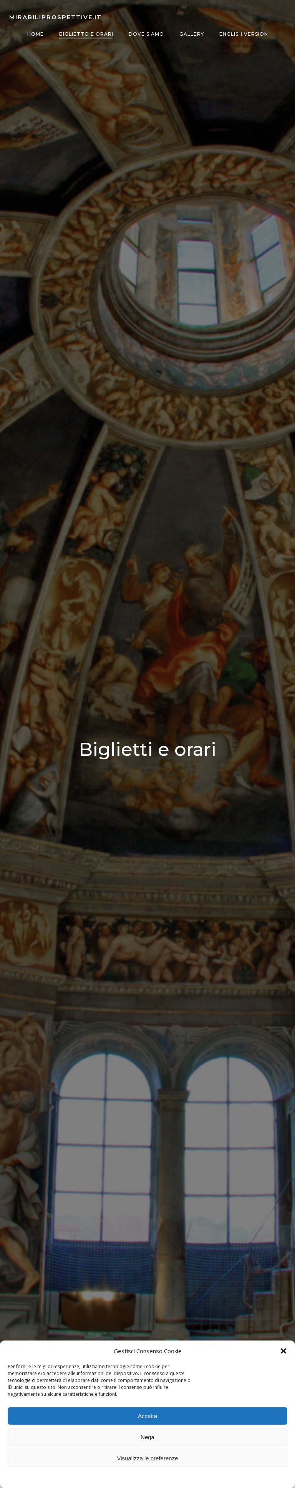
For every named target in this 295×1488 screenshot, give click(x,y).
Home (35, 34)
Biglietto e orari (86, 34)
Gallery (191, 34)
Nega (147, 1437)
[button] (283, 1351)
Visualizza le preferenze (147, 1458)
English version (243, 34)
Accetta (147, 1416)
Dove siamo (146, 34)
